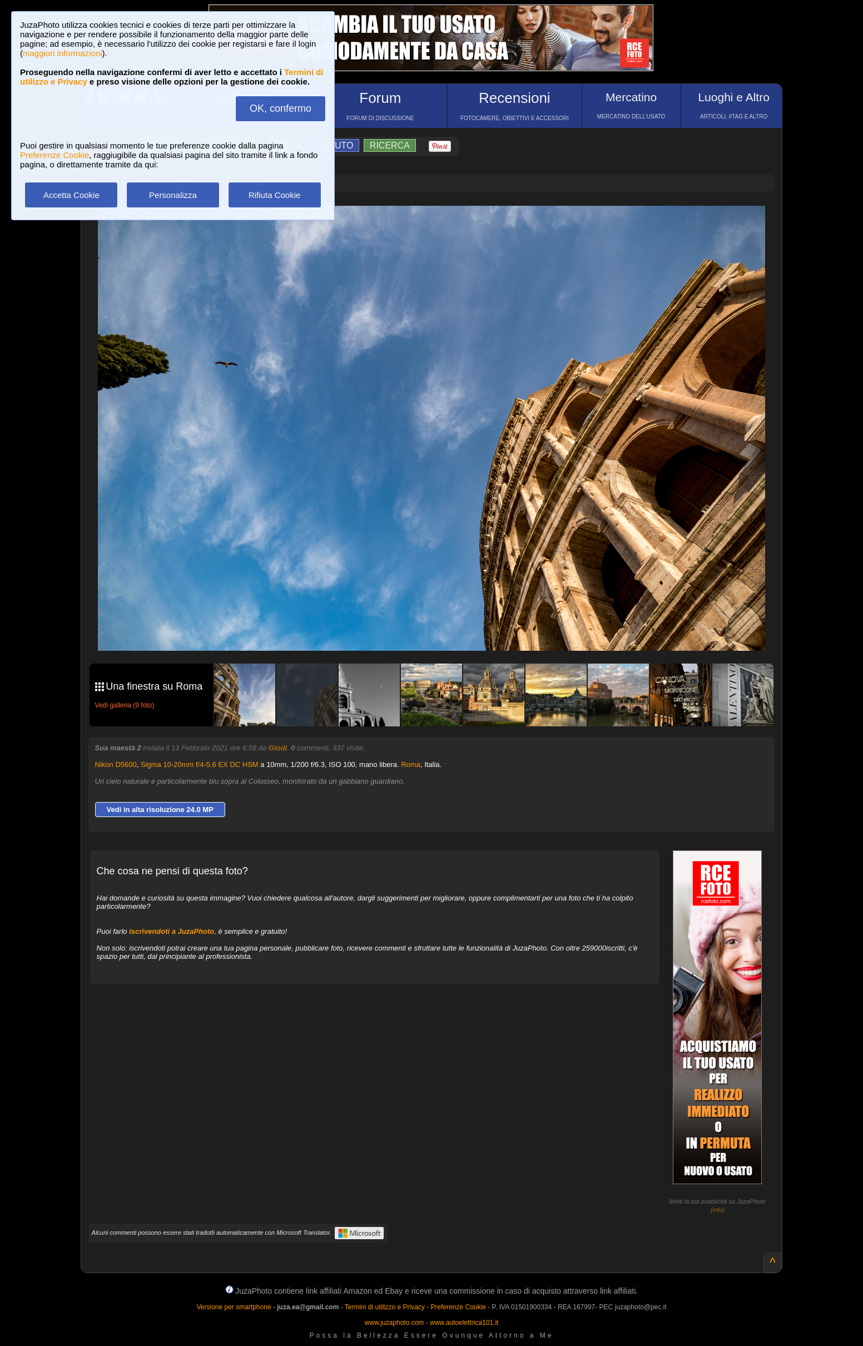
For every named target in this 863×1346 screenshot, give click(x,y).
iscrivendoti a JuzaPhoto (171, 931)
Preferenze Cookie (54, 155)
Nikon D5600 (116, 764)
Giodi (278, 748)
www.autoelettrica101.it (464, 1323)
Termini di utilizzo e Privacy (385, 1307)
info (718, 1209)
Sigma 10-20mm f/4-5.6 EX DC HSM (200, 764)
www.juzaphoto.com (394, 1323)
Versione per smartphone (233, 1307)
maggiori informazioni (62, 53)
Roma (410, 764)
